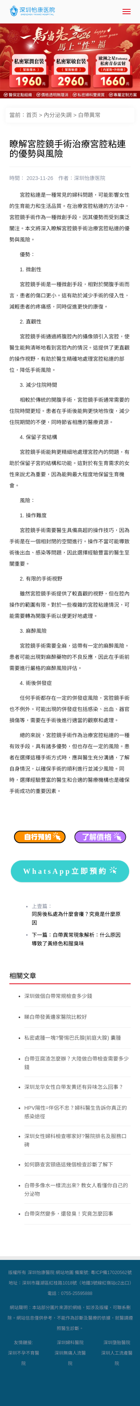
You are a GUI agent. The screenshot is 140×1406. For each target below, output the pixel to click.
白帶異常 (89, 115)
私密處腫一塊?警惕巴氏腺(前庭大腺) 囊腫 (72, 1038)
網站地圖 (65, 1272)
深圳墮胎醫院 (116, 1342)
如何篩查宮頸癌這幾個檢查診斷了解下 (68, 1165)
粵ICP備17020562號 (111, 1272)
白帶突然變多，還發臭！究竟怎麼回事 (68, 1214)
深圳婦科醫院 (70, 1342)
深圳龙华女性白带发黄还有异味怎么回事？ (74, 1087)
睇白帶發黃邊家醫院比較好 (55, 1017)
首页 (31, 115)
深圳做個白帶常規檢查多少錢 (58, 996)
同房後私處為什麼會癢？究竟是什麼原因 (76, 918)
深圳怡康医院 (89, 178)
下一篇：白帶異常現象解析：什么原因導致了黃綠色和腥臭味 (76, 939)
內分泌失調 (58, 115)
